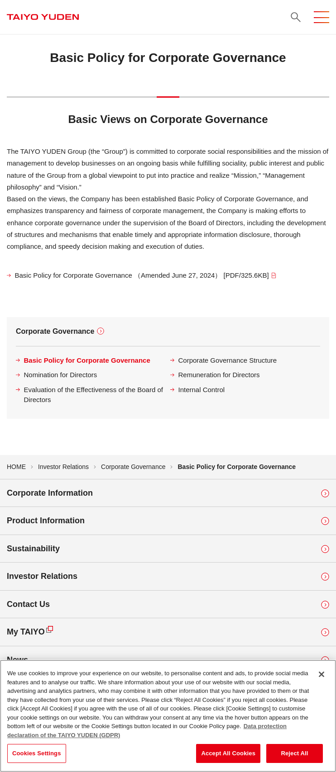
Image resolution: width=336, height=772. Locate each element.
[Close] (321, 675)
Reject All (294, 754)
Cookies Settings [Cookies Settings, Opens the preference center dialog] (36, 754)
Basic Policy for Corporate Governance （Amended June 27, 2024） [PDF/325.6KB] (146, 275)
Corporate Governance (55, 331)
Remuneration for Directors (219, 375)
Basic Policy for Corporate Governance (87, 360)
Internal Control (201, 389)
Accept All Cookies (228, 754)
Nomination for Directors (60, 375)
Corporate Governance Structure (227, 360)
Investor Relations (63, 466)
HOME (16, 466)
